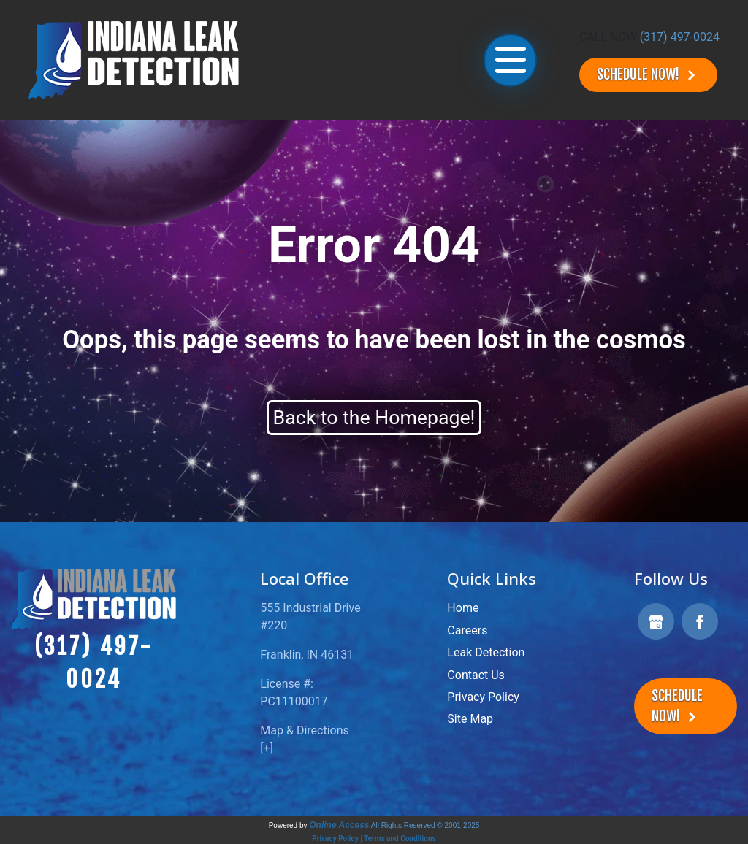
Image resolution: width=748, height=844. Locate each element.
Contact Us (476, 675)
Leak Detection (485, 652)
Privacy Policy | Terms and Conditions (373, 839)
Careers (467, 630)
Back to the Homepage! (374, 417)
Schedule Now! (648, 75)
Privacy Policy (483, 697)
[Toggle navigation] (511, 60)
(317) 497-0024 (680, 37)
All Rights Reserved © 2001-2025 (425, 825)
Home (462, 608)
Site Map (470, 719)
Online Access (339, 825)
